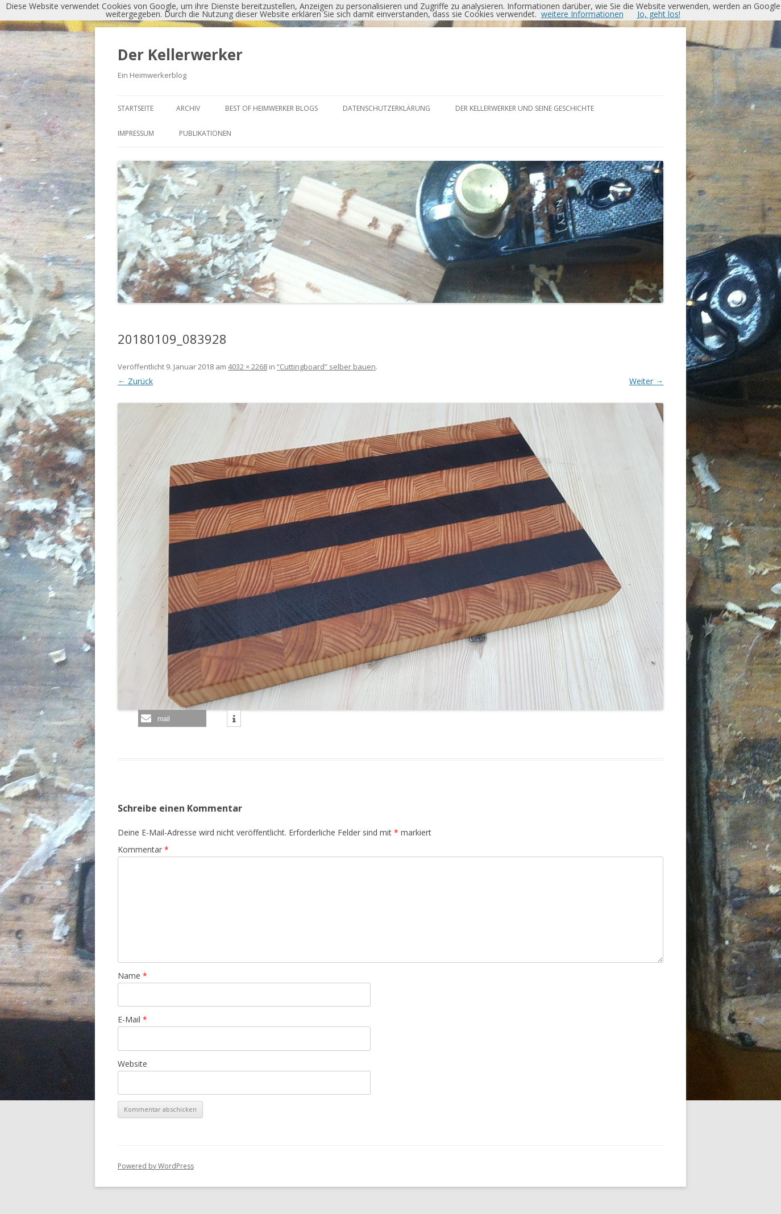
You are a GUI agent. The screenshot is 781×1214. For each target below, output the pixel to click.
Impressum (136, 133)
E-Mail (132, 1019)
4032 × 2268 (247, 366)
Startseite (135, 108)
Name (132, 975)
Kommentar (143, 849)
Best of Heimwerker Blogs (271, 108)
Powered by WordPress (156, 1166)
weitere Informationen (582, 14)
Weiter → (646, 381)
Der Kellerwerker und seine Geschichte (524, 108)
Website (132, 1063)
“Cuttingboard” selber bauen (326, 366)
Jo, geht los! (658, 14)
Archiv (188, 108)
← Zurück (135, 381)
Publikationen (205, 133)
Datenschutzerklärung (386, 108)
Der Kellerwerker (180, 54)
